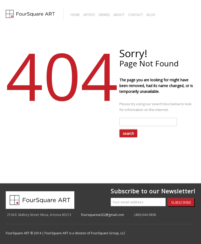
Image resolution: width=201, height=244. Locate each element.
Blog (151, 15)
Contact (135, 15)
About (118, 15)
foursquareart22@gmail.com (102, 215)
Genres (104, 15)
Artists (89, 15)
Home (75, 15)
